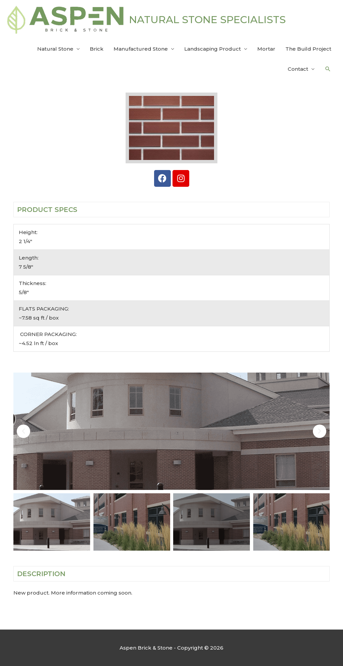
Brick (97, 49)
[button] (328, 69)
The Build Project (308, 49)
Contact (298, 69)
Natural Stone (55, 49)
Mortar (266, 49)
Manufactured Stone (141, 49)
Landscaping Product (212, 49)
